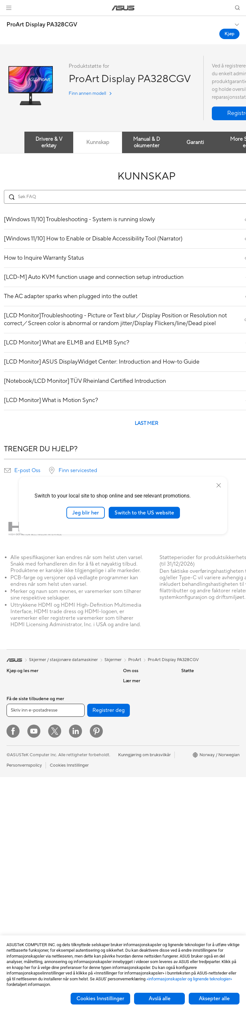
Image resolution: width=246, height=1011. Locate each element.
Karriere (131, 690)
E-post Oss (27, 470)
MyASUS (132, 837)
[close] (218, 485)
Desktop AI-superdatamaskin (79, 796)
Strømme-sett (76, 857)
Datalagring (74, 719)
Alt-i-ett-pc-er (20, 804)
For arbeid (16, 740)
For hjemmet (19, 720)
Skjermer (15, 794)
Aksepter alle (214, 998)
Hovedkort (17, 907)
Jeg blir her (85, 512)
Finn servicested (78, 470)
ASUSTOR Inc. (137, 729)
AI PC (186, 710)
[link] (123, 8)
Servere (70, 808)
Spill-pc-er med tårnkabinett (21, 826)
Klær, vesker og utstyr (84, 867)
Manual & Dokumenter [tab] (146, 142)
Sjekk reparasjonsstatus (146, 769)
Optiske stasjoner (80, 710)
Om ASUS (133, 680)
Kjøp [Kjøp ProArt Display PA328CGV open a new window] (229, 34)
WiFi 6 (69, 749)
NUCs (12, 848)
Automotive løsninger (202, 739)
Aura (185, 778)
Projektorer (18, 868)
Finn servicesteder (140, 778)
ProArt (134, 659)
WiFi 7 (69, 739)
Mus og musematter (82, 838)
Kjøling (70, 690)
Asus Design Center (200, 720)
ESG (185, 680)
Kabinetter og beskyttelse (88, 877)
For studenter (20, 759)
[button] (9, 8)
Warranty (15, 877)
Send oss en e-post (141, 798)
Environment (193, 690)
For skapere (18, 749)
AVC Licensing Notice (202, 749)
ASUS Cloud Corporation (147, 739)
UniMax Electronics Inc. (145, 749)
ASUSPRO (191, 729)
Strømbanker (76, 912)
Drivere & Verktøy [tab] (48, 142)
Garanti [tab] (195, 142)
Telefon (13, 690)
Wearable (16, 887)
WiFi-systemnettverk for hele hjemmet (86, 771)
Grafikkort (16, 917)
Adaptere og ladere (82, 887)
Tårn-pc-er (17, 813)
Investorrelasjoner (140, 710)
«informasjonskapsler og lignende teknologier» (189, 978)
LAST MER (146, 423)
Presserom (133, 719)
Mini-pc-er (17, 838)
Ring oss (131, 808)
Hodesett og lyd (79, 848)
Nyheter (131, 700)
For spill (14, 730)
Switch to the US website (144, 512)
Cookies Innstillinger (100, 998)
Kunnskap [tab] (97, 142)
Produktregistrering (142, 788)
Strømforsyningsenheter (86, 700)
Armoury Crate (195, 769)
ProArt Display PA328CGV (42, 24)
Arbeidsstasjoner (23, 858)
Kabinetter (73, 680)
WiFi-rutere (74, 759)
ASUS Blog (192, 759)
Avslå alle (160, 998)
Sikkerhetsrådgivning (143, 817)
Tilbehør (14, 700)
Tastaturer (73, 828)
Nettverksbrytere (80, 784)
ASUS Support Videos (144, 827)
